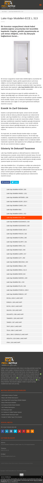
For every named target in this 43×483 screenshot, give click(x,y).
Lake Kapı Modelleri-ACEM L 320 (16, 189)
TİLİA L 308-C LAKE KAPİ (14, 330)
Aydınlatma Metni (29, 463)
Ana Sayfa (4, 11)
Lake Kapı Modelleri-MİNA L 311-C (17, 270)
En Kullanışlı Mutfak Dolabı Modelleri (10, 405)
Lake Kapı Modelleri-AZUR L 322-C (17, 201)
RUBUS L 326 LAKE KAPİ (14, 302)
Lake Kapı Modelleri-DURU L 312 (16, 213)
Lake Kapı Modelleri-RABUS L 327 (17, 294)
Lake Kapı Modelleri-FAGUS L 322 (17, 233)
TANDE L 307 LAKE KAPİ (14, 322)
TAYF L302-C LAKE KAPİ (14, 326)
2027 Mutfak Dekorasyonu (8, 407)
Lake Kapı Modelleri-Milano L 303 (16, 266)
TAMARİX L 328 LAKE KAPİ (15, 318)
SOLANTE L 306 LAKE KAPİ (15, 314)
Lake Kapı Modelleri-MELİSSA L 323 (17, 262)
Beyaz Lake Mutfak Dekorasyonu (9, 397)
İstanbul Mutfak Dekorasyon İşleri (9, 414)
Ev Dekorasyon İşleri (6, 409)
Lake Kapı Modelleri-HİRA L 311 (16, 246)
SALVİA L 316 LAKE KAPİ (14, 310)
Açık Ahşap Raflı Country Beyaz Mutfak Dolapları (13, 400)
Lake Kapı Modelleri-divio (14, 209)
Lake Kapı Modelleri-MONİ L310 (16, 274)
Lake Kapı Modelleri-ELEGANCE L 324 (18, 221)
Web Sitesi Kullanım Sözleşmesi (16, 463)
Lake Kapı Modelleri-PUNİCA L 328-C (18, 290)
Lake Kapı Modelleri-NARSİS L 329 (17, 278)
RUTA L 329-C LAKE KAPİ (14, 306)
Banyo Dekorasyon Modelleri (8, 402)
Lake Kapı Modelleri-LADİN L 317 (16, 254)
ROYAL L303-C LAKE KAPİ (15, 298)
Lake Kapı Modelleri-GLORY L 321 (17, 242)
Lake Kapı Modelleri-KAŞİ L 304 (16, 250)
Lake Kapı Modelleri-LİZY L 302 (16, 258)
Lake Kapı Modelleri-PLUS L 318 (16, 286)
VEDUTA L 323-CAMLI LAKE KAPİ (17, 338)
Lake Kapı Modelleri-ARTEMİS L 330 (17, 197)
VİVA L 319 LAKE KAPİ (13, 342)
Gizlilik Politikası (4, 463)
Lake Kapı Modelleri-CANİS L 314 (16, 205)
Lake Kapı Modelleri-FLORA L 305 (17, 237)
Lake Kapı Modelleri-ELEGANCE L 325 (18, 225)
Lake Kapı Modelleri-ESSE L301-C (17, 229)
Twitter (16, 182)
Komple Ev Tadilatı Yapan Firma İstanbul (11, 417)
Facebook (6, 182)
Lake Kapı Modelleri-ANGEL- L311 (17, 193)
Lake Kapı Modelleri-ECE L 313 (16, 11)
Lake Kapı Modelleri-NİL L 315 (15, 282)
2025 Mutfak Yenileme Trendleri (9, 395)
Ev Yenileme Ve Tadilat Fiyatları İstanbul (11, 412)
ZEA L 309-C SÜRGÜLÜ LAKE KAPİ (17, 334)
